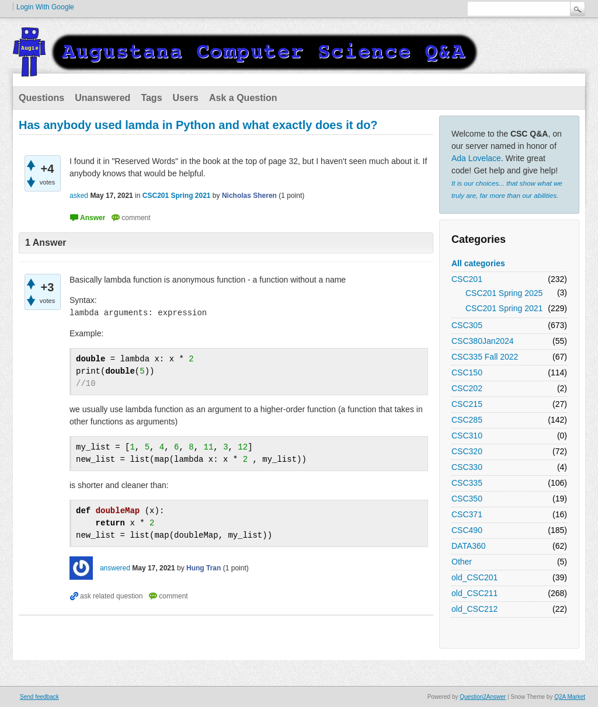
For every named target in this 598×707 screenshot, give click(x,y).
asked (78, 195)
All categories (478, 263)
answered (115, 568)
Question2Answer (483, 697)
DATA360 (468, 546)
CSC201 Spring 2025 (504, 293)
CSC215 (466, 404)
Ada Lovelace (476, 158)
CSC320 (466, 451)
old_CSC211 (474, 593)
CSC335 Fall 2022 (484, 356)
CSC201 (466, 279)
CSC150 (466, 372)
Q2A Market (569, 697)
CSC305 (466, 325)
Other (461, 561)
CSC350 (466, 498)
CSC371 (466, 514)
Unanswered (102, 98)
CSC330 (466, 467)
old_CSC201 (474, 577)
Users (186, 98)
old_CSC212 (474, 609)
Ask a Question (243, 98)
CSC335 (466, 482)
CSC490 (466, 530)
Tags (151, 98)
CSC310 (466, 435)
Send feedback (39, 697)
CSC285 (466, 419)
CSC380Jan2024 (482, 341)
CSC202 (466, 388)
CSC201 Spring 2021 (504, 308)
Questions (41, 98)
